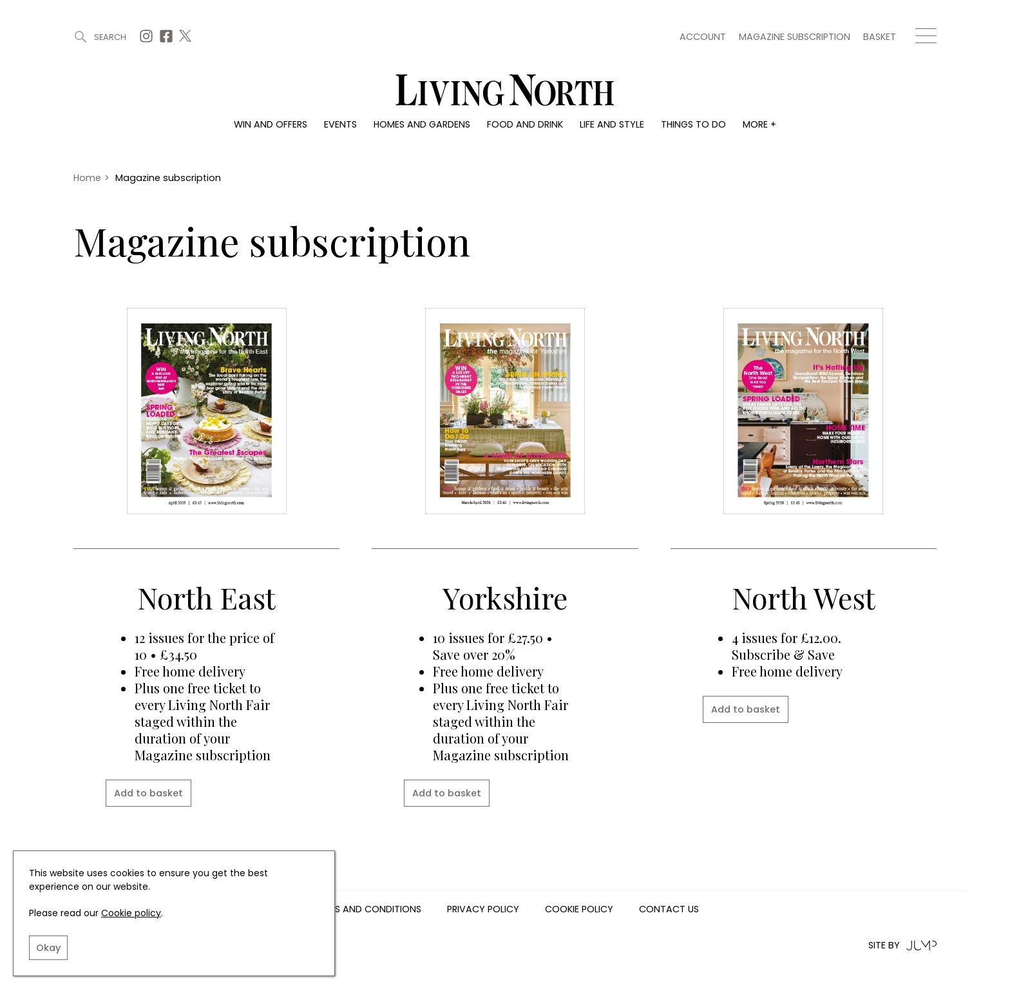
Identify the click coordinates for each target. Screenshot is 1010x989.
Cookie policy (131, 913)
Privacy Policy (483, 910)
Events (340, 124)
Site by (902, 945)
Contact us (669, 910)
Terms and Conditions (366, 910)
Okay (48, 947)
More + (759, 124)
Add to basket (148, 793)
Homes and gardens (422, 124)
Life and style (612, 124)
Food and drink (525, 124)
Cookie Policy (579, 910)
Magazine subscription (794, 36)
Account (703, 36)
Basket (879, 36)
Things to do (693, 124)
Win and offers (270, 124)
